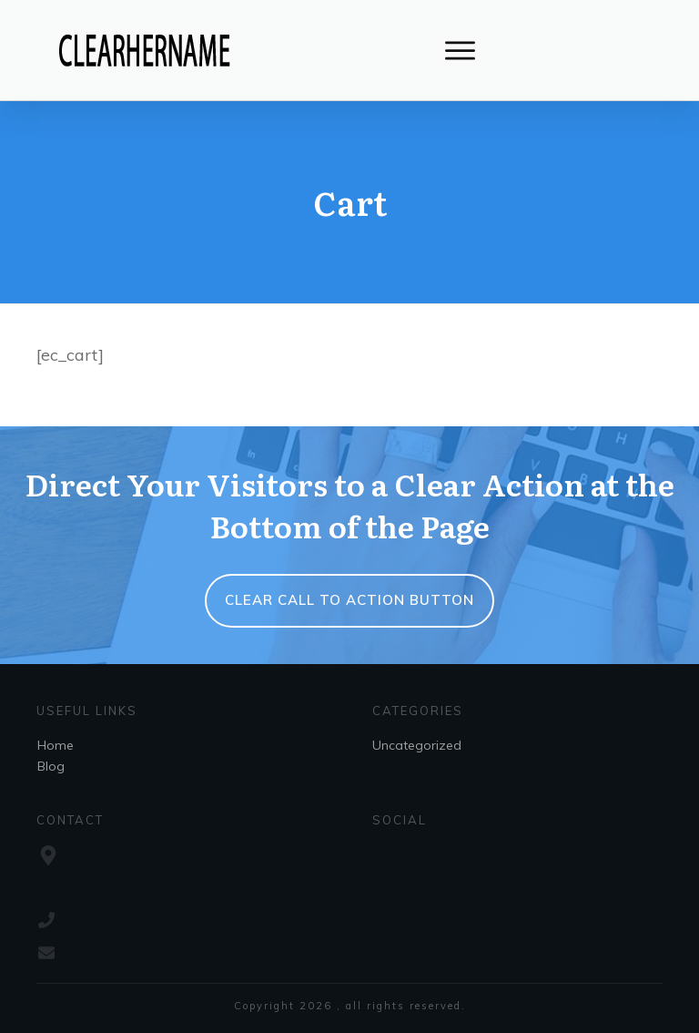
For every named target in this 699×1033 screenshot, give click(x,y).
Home (55, 745)
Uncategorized (416, 745)
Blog (51, 766)
